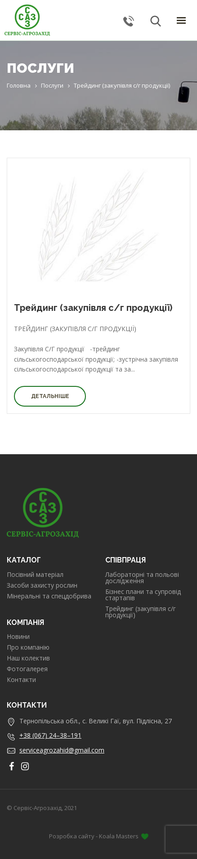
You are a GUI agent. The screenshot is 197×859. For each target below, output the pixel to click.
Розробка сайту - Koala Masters (98, 836)
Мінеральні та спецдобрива (49, 596)
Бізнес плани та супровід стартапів (143, 595)
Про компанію (28, 647)
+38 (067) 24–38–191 (50, 735)
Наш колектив (28, 658)
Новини (18, 636)
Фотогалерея (27, 669)
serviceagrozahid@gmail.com (61, 750)
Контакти (21, 680)
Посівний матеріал (35, 574)
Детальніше (50, 396)
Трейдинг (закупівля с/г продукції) (93, 307)
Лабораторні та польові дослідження (142, 577)
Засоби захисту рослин (42, 585)
